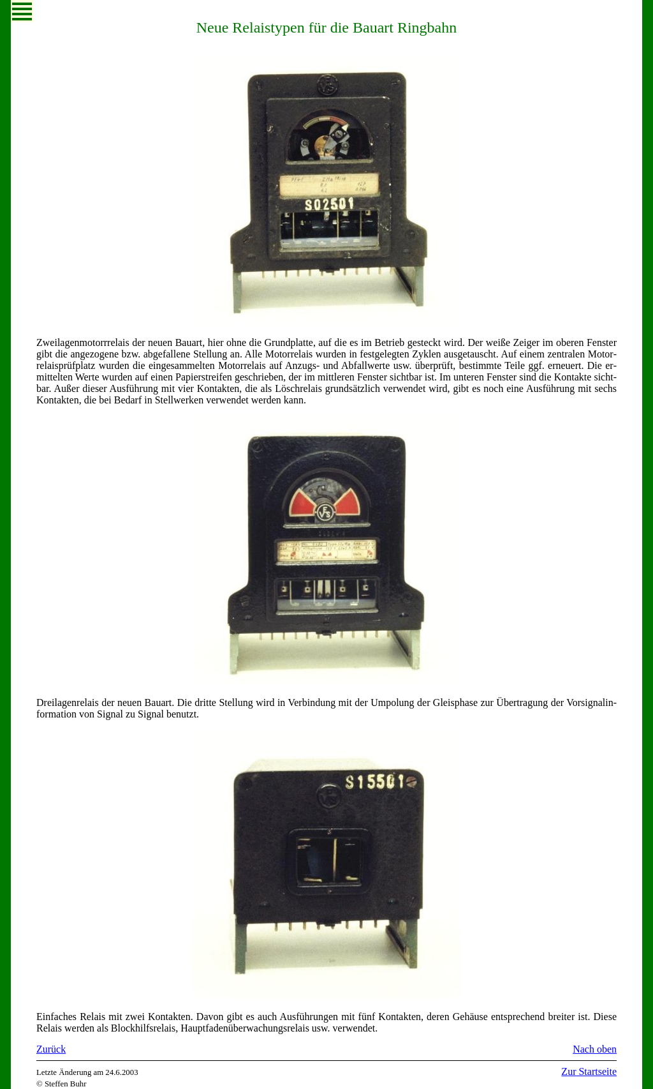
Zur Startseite (589, 1071)
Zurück (51, 1049)
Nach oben (595, 1049)
